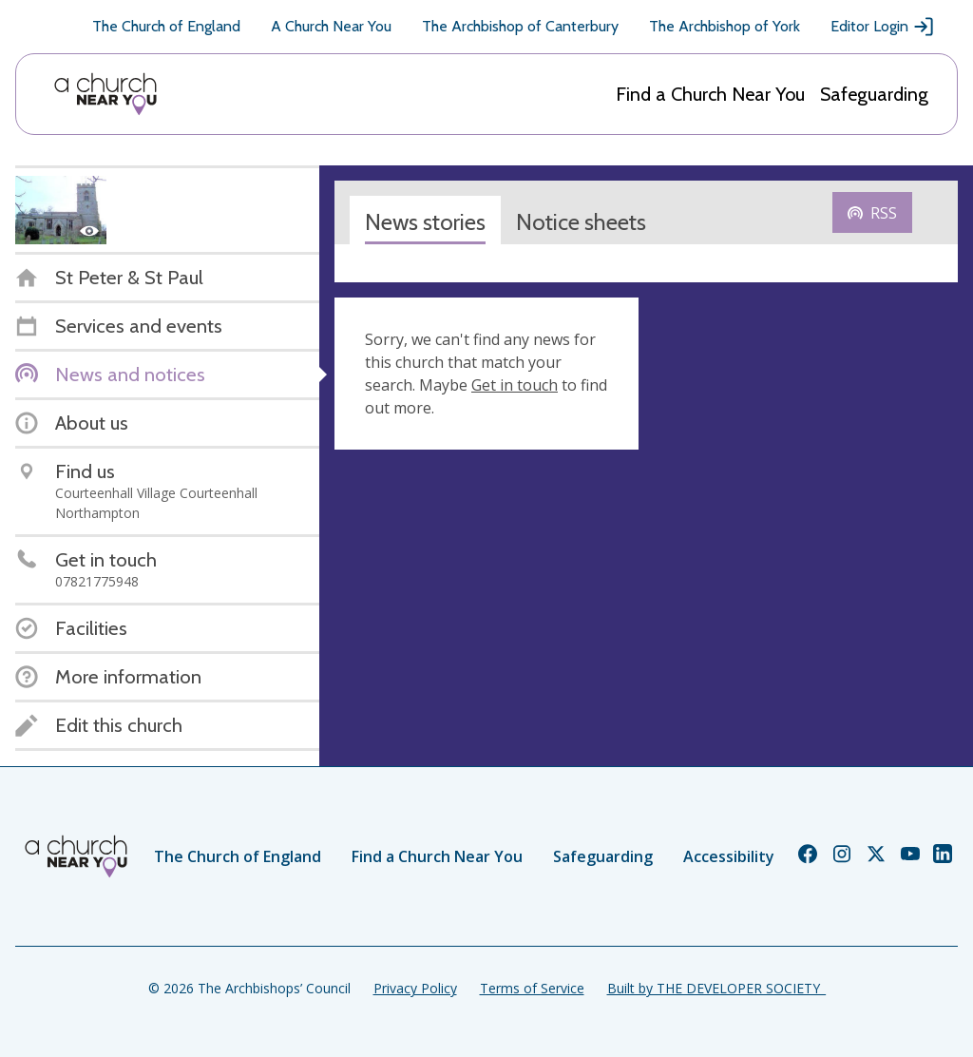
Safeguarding (874, 94)
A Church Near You (331, 26)
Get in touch (514, 385)
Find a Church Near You (710, 94)
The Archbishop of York (724, 26)
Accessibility (728, 856)
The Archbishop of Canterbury (520, 26)
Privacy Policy (415, 988)
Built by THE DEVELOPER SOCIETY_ (716, 988)
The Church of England (166, 26)
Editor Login (882, 26)
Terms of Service (532, 988)
